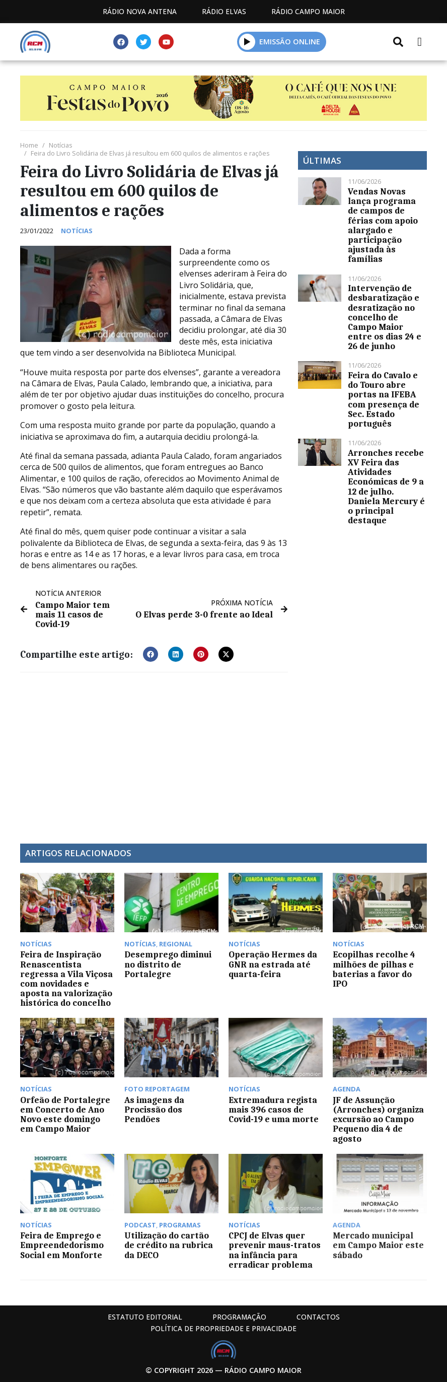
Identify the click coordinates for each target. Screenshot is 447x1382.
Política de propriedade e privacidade (223, 1328)
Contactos (318, 1317)
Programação (239, 1317)
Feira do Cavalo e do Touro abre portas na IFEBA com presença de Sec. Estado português (383, 399)
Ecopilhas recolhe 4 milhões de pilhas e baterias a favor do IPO (374, 969)
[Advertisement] (154, 752)
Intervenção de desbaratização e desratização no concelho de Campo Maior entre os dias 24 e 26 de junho (384, 317)
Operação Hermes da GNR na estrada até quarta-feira (273, 964)
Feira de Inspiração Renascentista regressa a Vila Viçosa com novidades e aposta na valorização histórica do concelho (66, 978)
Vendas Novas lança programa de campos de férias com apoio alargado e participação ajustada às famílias (383, 225)
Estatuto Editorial (145, 1317)
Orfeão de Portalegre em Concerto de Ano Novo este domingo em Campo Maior (65, 1114)
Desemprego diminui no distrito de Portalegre (167, 964)
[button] (247, 41)
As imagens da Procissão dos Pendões (154, 1109)
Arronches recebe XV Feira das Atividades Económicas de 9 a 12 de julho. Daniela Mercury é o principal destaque (386, 486)
